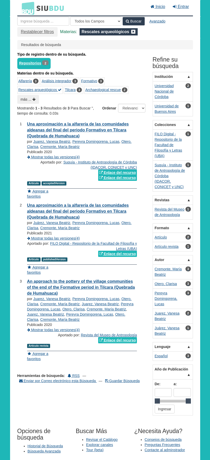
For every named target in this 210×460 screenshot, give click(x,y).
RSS (74, 376)
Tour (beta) (95, 450)
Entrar (181, 6)
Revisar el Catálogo (102, 439)
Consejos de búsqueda (163, 439)
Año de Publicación (171, 369)
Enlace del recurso (117, 172)
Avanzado (157, 21)
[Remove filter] (133, 31)
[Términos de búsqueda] (43, 21)
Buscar (133, 21)
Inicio (158, 6)
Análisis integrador (56, 81)
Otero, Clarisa (73, 309)
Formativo (89, 81)
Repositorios (30, 63)
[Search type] (95, 21)
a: (175, 384)
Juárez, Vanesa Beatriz (52, 223)
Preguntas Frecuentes (162, 445)
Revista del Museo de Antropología (109, 335)
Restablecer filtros (37, 31)
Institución (164, 77)
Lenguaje (162, 347)
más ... (28, 99)
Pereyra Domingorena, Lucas (95, 141)
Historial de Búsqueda (45, 446)
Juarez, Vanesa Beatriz (52, 141)
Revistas (162, 200)
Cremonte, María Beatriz (60, 147)
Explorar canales (99, 445)
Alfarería (25, 81)
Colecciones (165, 125)
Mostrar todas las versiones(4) (53, 157)
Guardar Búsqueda (122, 381)
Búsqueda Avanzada (44, 451)
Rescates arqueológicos (39, 90)
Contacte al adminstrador (165, 450)
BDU (26, 8)
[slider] (157, 401)
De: (158, 384)
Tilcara (70, 90)
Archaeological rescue (103, 90)
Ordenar (109, 108)
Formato (162, 228)
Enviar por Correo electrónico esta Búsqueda (58, 381)
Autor (159, 260)
